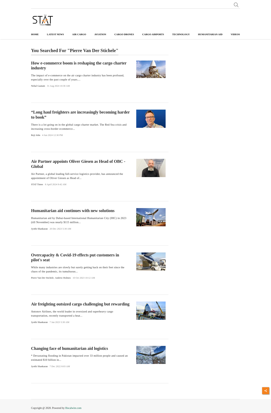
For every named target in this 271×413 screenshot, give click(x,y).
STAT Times (37, 184)
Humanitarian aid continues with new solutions (72, 210)
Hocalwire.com (73, 408)
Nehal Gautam (38, 86)
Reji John (35, 135)
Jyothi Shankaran (39, 228)
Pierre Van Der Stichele (42, 278)
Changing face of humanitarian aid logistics (69, 348)
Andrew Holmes (63, 278)
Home (35, 34)
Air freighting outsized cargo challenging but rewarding (80, 304)
